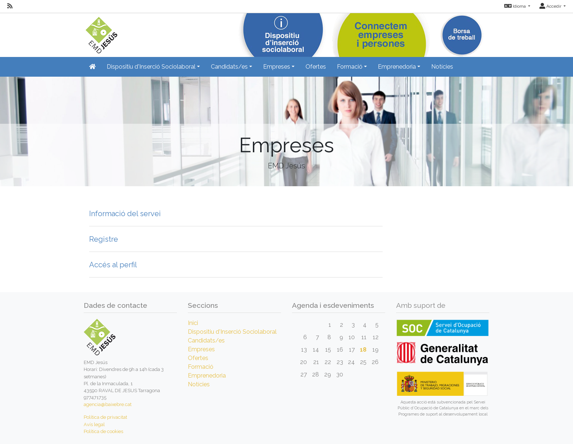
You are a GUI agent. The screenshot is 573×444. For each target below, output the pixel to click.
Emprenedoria (207, 375)
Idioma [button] (515, 6)
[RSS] (9, 6)
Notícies (442, 66)
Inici (193, 322)
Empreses (201, 349)
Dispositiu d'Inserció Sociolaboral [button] (151, 66)
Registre (103, 239)
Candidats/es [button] (229, 66)
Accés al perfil (113, 264)
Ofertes (316, 66)
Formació (200, 366)
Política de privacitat (105, 417)
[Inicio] (100, 32)
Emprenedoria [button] (397, 66)
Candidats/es (206, 340)
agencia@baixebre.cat (108, 404)
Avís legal (94, 424)
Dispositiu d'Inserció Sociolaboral (232, 331)
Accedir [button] (550, 6)
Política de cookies (103, 431)
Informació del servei (125, 213)
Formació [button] (350, 66)
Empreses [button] (276, 66)
